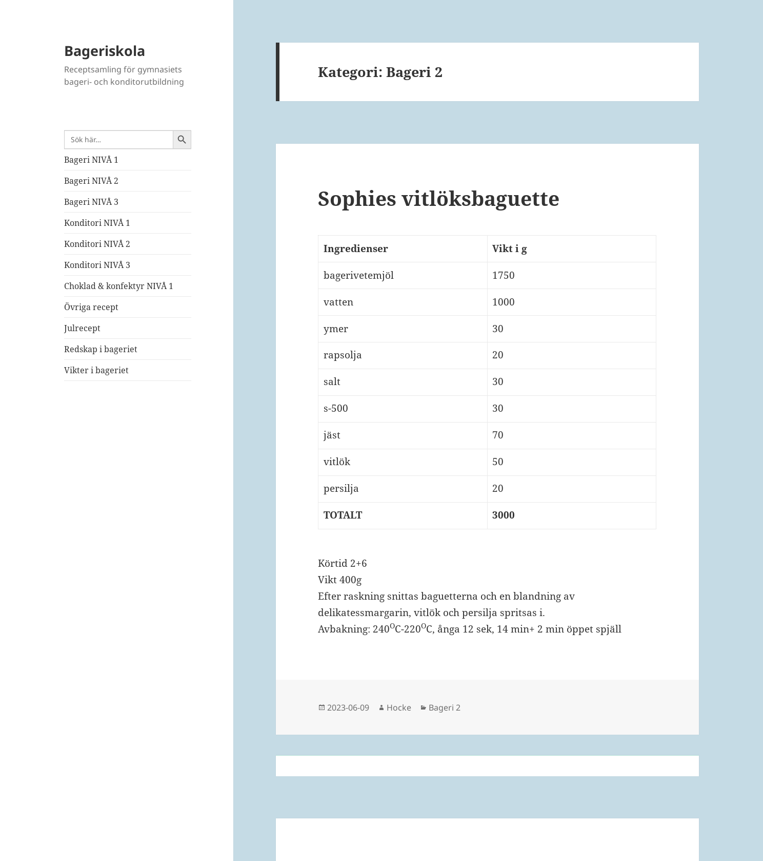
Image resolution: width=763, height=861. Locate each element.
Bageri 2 (444, 707)
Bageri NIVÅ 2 (91, 180)
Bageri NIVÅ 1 (91, 159)
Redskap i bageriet (100, 349)
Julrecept (82, 328)
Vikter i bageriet (96, 370)
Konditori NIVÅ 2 (97, 244)
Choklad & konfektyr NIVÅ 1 (118, 286)
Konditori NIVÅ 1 (97, 222)
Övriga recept (91, 307)
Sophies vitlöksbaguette (438, 198)
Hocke (399, 707)
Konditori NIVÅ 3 (97, 265)
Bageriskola (104, 50)
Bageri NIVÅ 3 (91, 201)
